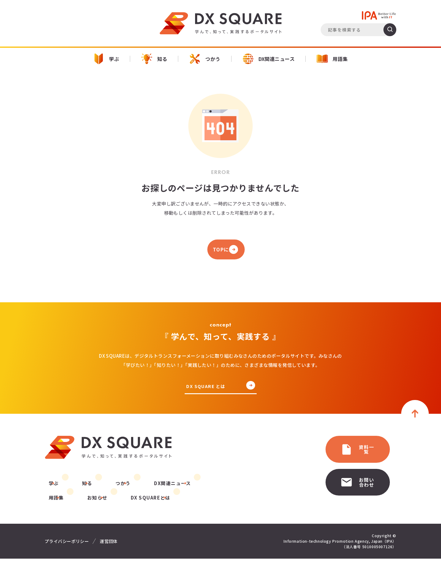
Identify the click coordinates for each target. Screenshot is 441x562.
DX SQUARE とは (206, 388)
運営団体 (109, 544)
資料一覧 (336, 450)
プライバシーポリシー (67, 544)
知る (154, 58)
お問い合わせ (342, 479)
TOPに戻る (220, 250)
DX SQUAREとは (104, 501)
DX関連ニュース (269, 58)
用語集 (332, 58)
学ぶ (106, 58)
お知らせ (55, 501)
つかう (204, 58)
